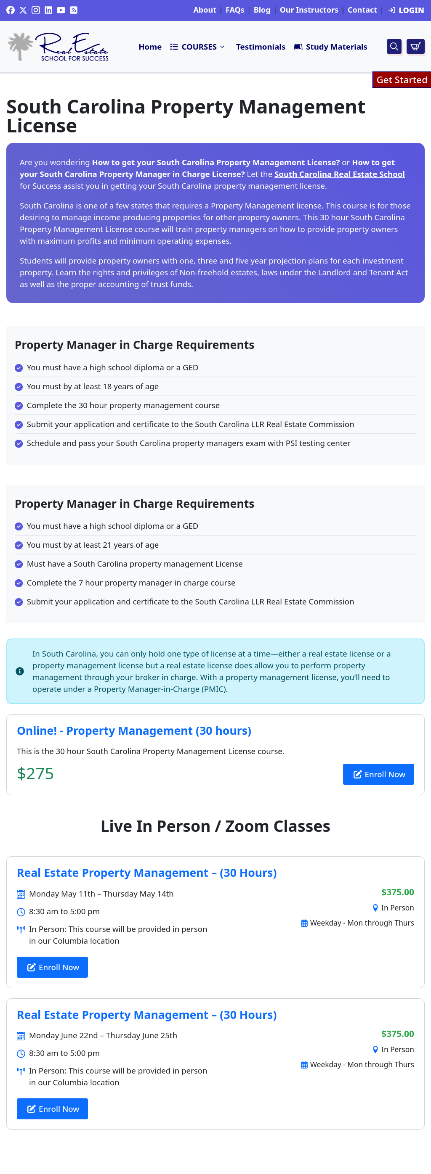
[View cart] (416, 46)
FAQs (235, 10)
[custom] (10, 10)
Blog (262, 10)
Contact (362, 10)
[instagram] (36, 10)
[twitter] (23, 10)
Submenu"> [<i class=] (223, 47)
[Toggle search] (394, 46)
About (204, 10)
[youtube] (61, 10)
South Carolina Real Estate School (339, 174)
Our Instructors (309, 10)
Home (150, 46)
